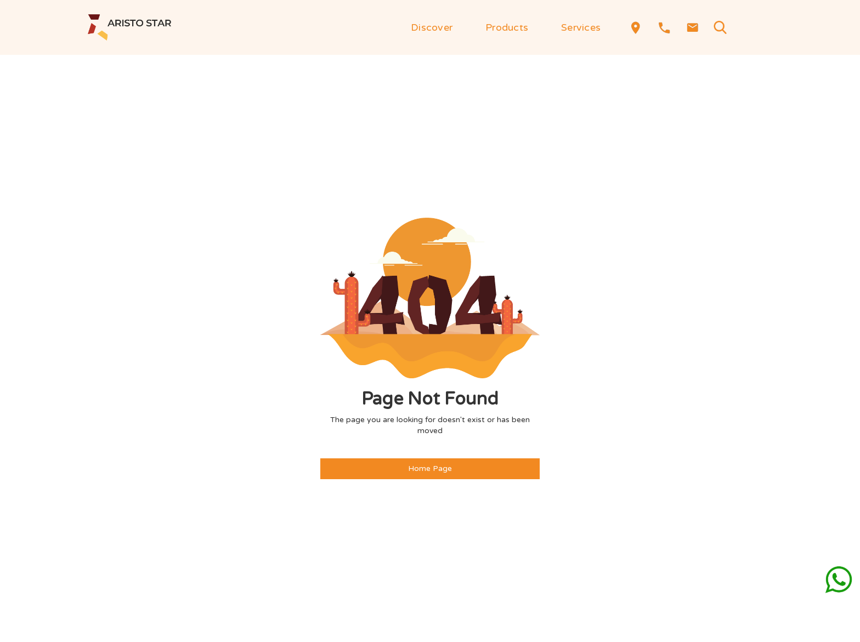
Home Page (430, 468)
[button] (431, 27)
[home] (129, 27)
